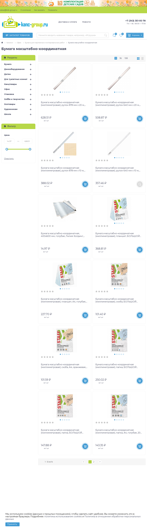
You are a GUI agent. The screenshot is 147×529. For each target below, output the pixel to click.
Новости (86, 22)
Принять (12, 524)
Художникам (10, 109)
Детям (7, 74)
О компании (26, 10)
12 (116, 58)
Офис (7, 89)
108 (126, 58)
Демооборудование (14, 69)
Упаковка (9, 94)
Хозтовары (9, 104)
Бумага (7, 64)
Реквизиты (52, 10)
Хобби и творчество (14, 99)
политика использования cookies (63, 516)
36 (120, 58)
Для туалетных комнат (15, 79)
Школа (7, 114)
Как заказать (39, 10)
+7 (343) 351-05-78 (135, 20)
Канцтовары (10, 84)
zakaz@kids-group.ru (8, 10)
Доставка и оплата (67, 22)
